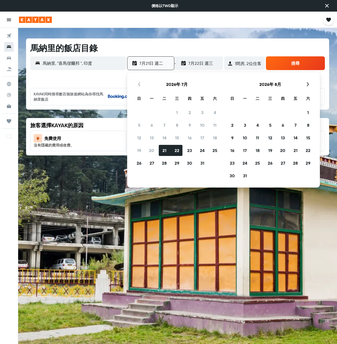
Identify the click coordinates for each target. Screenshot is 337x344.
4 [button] (215, 112)
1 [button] (177, 112)
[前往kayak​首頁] (35, 20)
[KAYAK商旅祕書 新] (9, 106)
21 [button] (164, 150)
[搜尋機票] (9, 36)
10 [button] (202, 125)
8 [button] (177, 125)
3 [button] (202, 112)
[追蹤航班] (9, 95)
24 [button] (202, 150)
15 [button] (177, 137)
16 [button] (190, 137)
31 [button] (202, 163)
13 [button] (152, 137)
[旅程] (9, 121)
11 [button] (214, 125)
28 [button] (164, 163)
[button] (327, 5)
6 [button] (152, 125)
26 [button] (139, 163)
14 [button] (164, 137)
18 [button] (215, 137)
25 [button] (214, 150)
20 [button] (151, 150)
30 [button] (189, 163)
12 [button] (139, 137)
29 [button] (177, 163)
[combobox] (83, 63)
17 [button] (202, 137)
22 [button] (177, 150)
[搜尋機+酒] (9, 69)
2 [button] (190, 112)
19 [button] (139, 150)
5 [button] (139, 125)
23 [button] (189, 150)
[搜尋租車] (9, 58)
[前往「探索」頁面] (9, 84)
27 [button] (152, 163)
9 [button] (190, 125)
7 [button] (164, 125)
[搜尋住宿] (9, 47)
